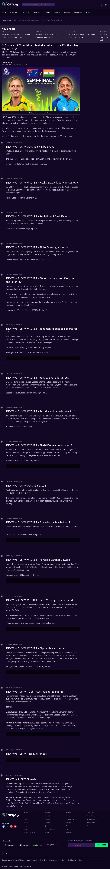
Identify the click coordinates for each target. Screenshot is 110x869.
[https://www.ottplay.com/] (4, 12)
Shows (26, 822)
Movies (26, 819)
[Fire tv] (51, 845)
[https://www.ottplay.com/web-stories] (78, 12)
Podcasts (68, 812)
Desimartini (53, 860)
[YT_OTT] (15, 826)
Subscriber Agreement (93, 816)
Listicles (47, 822)
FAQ (88, 826)
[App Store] (24, 845)
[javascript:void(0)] (25, 12)
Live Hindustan (32, 860)
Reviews (47, 819)
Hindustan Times (18, 860)
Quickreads (48, 826)
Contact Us (90, 812)
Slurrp (81, 860)
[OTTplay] (10, 4)
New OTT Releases (29, 832)
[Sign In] (7, 853)
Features (47, 832)
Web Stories (69, 832)
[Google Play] (10, 845)
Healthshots (72, 860)
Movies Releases (50, 829)
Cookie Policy (70, 819)
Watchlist (47, 812)
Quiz (67, 829)
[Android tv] (38, 845)
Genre (26, 829)
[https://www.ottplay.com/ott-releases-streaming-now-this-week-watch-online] (46, 12)
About (68, 826)
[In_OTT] (11, 826)
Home (25, 816)
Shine (63, 860)
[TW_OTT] (7, 826)
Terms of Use (91, 819)
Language (26, 826)
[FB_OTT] (3, 826)
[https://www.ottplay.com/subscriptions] (14, 12)
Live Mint (43, 860)
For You (26, 812)
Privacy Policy (91, 822)
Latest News (48, 816)
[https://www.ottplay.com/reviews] (67, 12)
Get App (68, 822)
